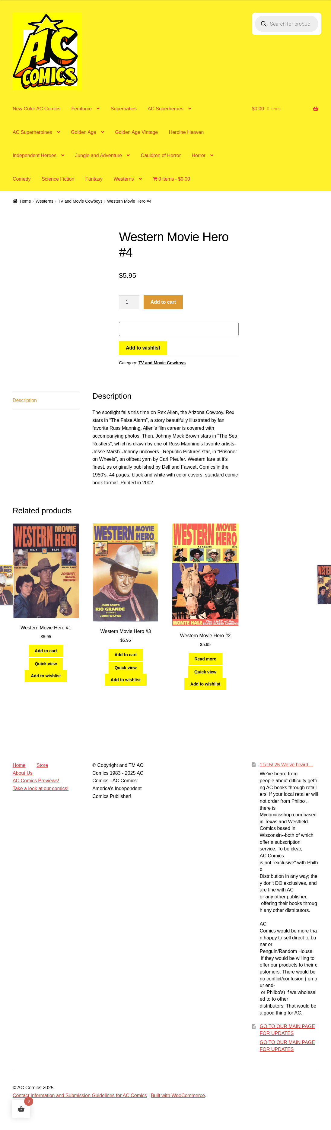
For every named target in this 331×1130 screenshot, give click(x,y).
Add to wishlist (143, 347)
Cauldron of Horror (161, 155)
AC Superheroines (32, 132)
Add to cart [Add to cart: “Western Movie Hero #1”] (46, 650)
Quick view (46, 663)
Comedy (22, 179)
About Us (23, 773)
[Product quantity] (129, 302)
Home (25, 201)
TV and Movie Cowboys (80, 201)
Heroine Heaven (186, 132)
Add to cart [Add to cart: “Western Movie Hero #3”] (125, 654)
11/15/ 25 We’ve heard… (286, 764)
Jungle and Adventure (98, 155)
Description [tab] (25, 400)
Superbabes (124, 108)
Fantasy (94, 179)
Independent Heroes (34, 155)
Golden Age (83, 132)
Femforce (82, 108)
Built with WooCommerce (178, 1095)
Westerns (123, 179)
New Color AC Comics (36, 108)
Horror (198, 155)
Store (42, 765)
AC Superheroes (165, 108)
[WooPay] (178, 329)
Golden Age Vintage (136, 132)
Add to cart (163, 302)
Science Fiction (58, 179)
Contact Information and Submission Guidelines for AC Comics (80, 1095)
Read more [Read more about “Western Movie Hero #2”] (205, 659)
